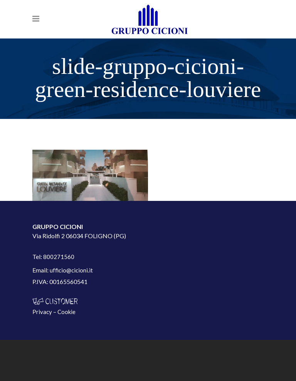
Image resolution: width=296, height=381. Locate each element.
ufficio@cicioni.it (71, 270)
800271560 (58, 256)
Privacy (42, 311)
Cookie (66, 311)
